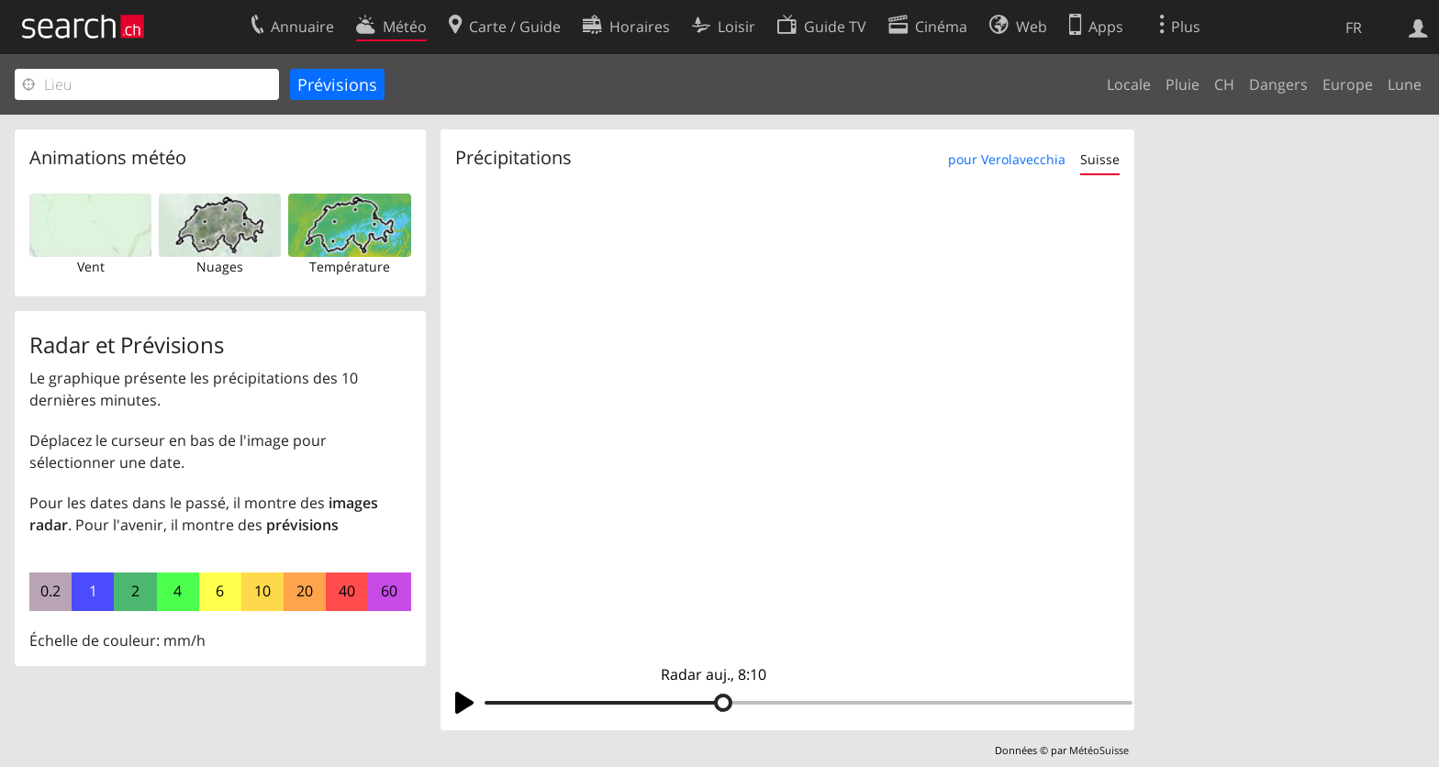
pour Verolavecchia (1006, 159)
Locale (1129, 84)
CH (1224, 84)
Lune (1405, 84)
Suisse (1100, 159)
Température (349, 266)
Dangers (1278, 84)
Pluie (1182, 84)
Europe (1347, 84)
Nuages (219, 266)
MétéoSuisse (1099, 750)
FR (1353, 27)
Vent (91, 266)
